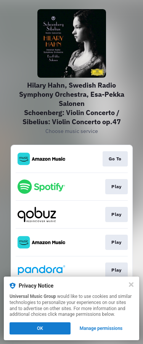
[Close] (131, 284)
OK (40, 328)
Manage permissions (101, 328)
